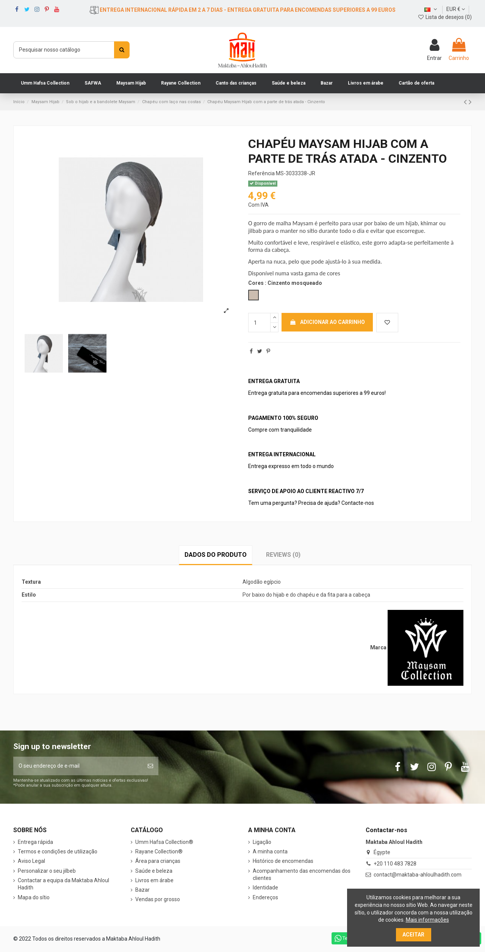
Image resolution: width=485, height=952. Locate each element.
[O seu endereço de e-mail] (77, 766)
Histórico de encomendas (283, 861)
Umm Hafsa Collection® (164, 842)
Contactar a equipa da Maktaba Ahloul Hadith (63, 884)
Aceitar (413, 935)
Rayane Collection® (159, 851)
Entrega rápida (35, 842)
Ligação (262, 842)
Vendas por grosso (157, 899)
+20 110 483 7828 (395, 864)
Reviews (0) (283, 554)
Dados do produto (216, 554)
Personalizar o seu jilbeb (47, 871)
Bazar (142, 890)
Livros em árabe (154, 880)
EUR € (455, 9)
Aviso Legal (31, 861)
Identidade (265, 887)
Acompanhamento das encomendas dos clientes (301, 874)
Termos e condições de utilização (57, 851)
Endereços (265, 897)
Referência (261, 173)
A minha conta (270, 851)
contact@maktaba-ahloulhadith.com (418, 875)
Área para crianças (157, 861)
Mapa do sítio (34, 897)
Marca (378, 647)
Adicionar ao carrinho (327, 322)
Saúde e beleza (153, 871)
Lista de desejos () (445, 17)
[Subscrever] (150, 766)
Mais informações (427, 920)
